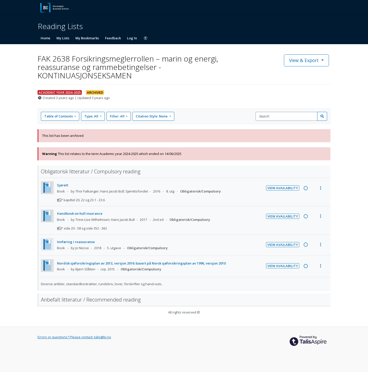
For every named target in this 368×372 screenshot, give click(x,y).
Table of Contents (59, 116)
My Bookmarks (87, 38)
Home (45, 38)
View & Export (304, 60)
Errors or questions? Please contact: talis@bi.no (74, 337)
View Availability (282, 188)
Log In (132, 38)
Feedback (113, 38)
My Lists (62, 38)
